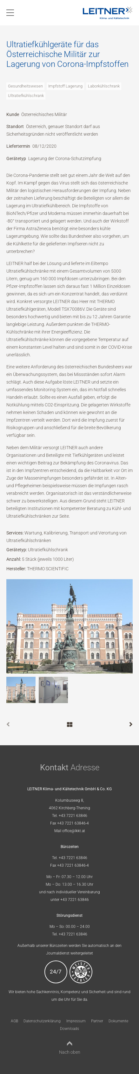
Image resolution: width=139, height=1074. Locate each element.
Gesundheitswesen (25, 86)
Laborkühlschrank (104, 86)
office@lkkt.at (73, 831)
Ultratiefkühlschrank (26, 95)
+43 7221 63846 (73, 815)
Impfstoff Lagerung (65, 86)
